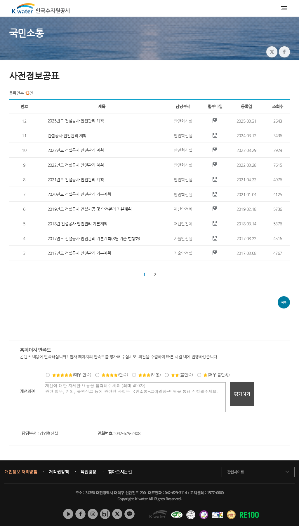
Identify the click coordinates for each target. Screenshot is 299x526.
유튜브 (68, 514)
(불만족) (182, 374)
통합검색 (269, 8)
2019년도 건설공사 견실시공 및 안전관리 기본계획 (90, 209)
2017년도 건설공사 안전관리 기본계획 (79, 253)
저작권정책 (59, 472)
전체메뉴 (284, 8)
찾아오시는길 (120, 472)
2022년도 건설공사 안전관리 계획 (76, 165)
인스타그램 (93, 514)
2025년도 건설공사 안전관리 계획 (76, 120)
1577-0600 (215, 492)
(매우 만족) (71, 374)
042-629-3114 (176, 492)
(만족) (114, 374)
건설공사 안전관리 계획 (67, 135)
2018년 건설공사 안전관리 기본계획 (77, 223)
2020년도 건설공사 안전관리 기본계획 (79, 194)
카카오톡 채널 (129, 514)
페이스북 (80, 514)
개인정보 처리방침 (20, 472)
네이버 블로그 (105, 514)
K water (41, 8)
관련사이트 (235, 472)
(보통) (149, 374)
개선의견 (27, 391)
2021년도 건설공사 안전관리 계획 (76, 179)
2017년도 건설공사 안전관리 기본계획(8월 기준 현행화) (94, 238)
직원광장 (88, 472)
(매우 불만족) (216, 374)
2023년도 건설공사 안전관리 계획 (76, 150)
